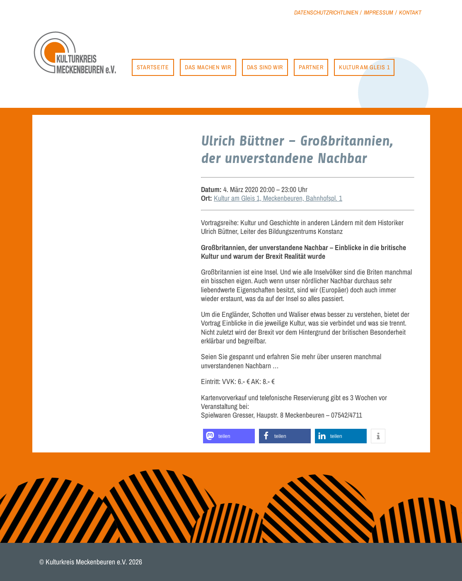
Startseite (153, 67)
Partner (311, 67)
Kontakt (410, 12)
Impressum (378, 12)
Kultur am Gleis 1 (364, 67)
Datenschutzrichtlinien (326, 12)
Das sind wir (265, 67)
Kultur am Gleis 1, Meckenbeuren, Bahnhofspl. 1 (278, 198)
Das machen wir (208, 67)
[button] (229, 436)
